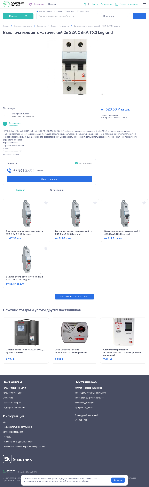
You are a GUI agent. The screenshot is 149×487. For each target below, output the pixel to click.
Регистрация (106, 4)
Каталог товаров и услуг (14, 388)
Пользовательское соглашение (17, 427)
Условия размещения (13, 432)
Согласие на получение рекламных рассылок (24, 447)
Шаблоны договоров (84, 403)
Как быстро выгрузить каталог (88, 398)
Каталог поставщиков (13, 393)
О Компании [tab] (56, 190)
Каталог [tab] (20, 190)
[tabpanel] (74, 249)
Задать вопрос (49, 179)
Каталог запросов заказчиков (88, 388)
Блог (5, 422)
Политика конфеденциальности (18, 442)
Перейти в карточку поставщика (23, 116)
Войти (95, 4)
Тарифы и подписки (83, 408)
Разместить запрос (129, 4)
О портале (8, 398)
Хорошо (118, 480)
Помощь (52, 4)
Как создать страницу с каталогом (90, 393)
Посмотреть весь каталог (74, 296)
